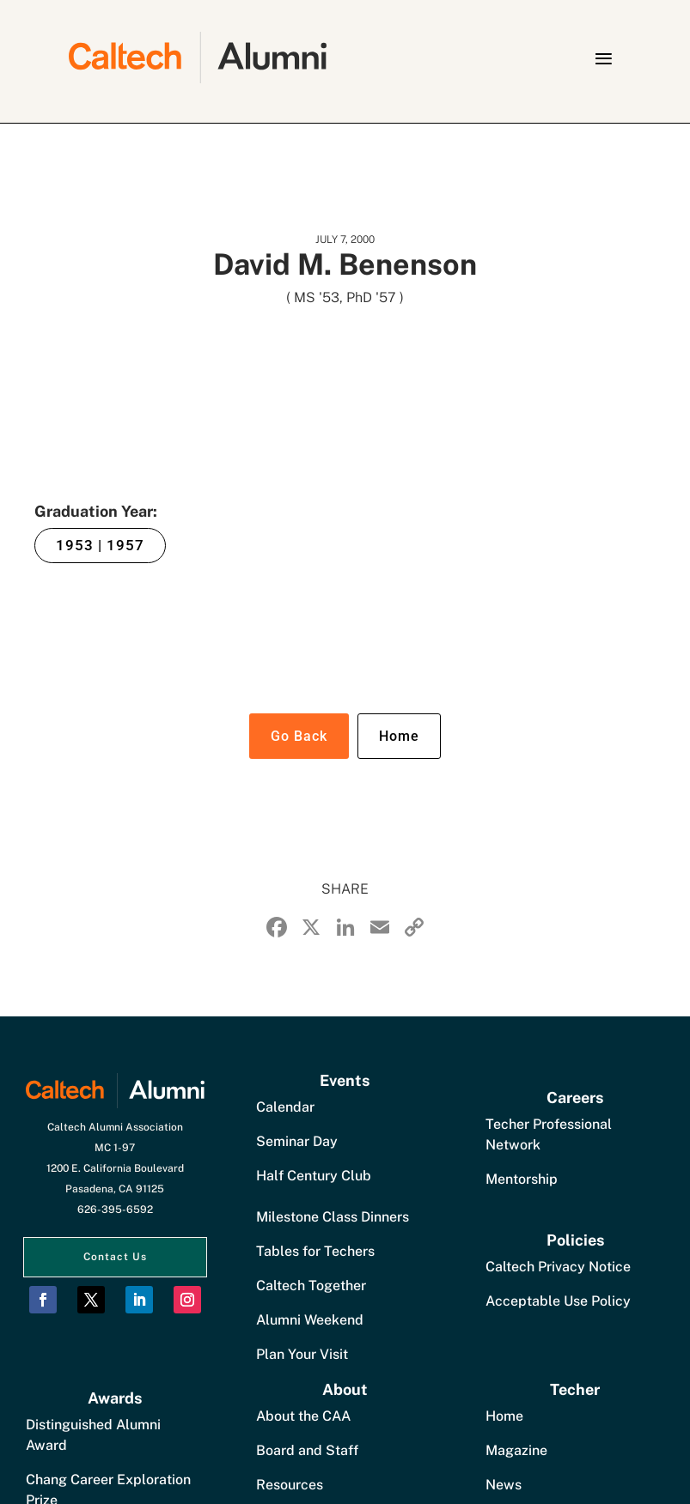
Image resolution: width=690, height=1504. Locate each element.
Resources (289, 1485)
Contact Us (115, 1257)
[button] (603, 58)
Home (399, 736)
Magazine (516, 1450)
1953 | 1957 (100, 545)
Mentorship (521, 1179)
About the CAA (303, 1416)
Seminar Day (297, 1141)
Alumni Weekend (309, 1320)
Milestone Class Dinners (332, 1217)
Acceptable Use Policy (558, 1301)
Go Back (299, 736)
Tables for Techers (315, 1251)
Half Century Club (313, 1175)
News (503, 1485)
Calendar (285, 1107)
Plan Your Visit (302, 1354)
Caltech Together (311, 1285)
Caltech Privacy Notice (558, 1266)
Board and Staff (307, 1450)
